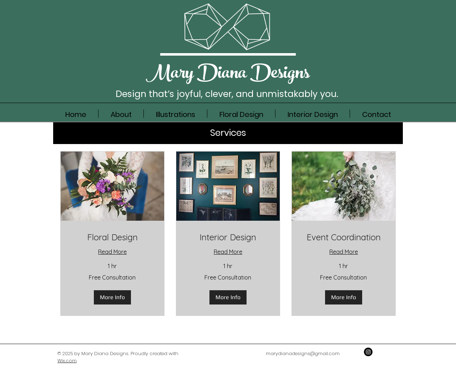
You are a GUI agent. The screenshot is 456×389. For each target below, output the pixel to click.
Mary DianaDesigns (228, 74)
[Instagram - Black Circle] (368, 352)
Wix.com (67, 360)
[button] (112, 297)
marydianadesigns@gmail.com (303, 353)
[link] (112, 237)
